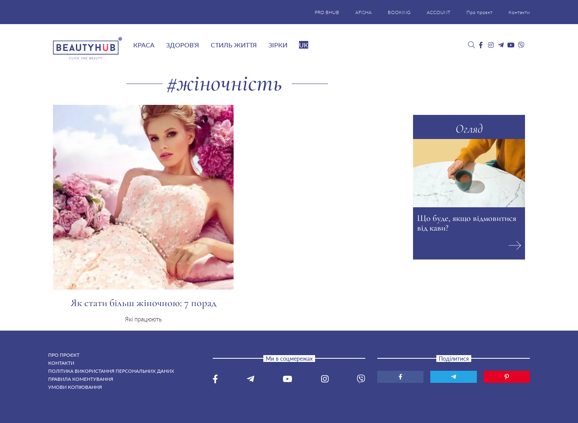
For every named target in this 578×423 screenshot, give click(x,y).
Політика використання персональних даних (111, 371)
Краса (144, 45)
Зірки (278, 45)
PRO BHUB (327, 12)
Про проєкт (479, 12)
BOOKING (399, 12)
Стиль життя (234, 45)
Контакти (519, 12)
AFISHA (363, 12)
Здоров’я (182, 45)
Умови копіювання (75, 387)
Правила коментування (80, 379)
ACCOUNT (438, 12)
